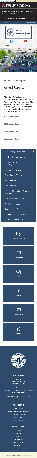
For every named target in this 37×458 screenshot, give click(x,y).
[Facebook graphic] (11, 41)
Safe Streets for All (12, 209)
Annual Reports (10, 186)
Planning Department (10, 82)
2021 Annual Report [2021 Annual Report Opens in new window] (12, 124)
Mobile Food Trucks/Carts (14, 199)
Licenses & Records (18, 414)
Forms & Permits (18, 417)
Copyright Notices (18, 442)
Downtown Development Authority (14, 163)
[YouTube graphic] (26, 41)
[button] (32, 45)
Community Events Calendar (15, 214)
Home (5, 80)
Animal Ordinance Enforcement (18, 411)
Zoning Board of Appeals (14, 175)
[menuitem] (18, 151)
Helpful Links (18, 426)
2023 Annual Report (12, 139)
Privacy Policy (18, 445)
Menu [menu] (6, 22)
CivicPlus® (27, 455)
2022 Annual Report (12, 131)
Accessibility (18, 439)
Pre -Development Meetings (15, 157)
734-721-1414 (27, 397)
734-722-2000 (21, 383)
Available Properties (12, 204)
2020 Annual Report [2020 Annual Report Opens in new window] (12, 116)
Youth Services (18, 409)
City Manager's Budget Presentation (18, 18)
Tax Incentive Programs (13, 180)
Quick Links (18, 405)
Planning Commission (13, 170)
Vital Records (18, 420)
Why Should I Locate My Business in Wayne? (17, 192)
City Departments (21, 80)
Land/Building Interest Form (15, 152)
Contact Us (18, 436)
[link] (31, 22)
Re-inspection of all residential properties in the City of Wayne (18, 12)
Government (11, 80)
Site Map (18, 433)
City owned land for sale (14, 220)
